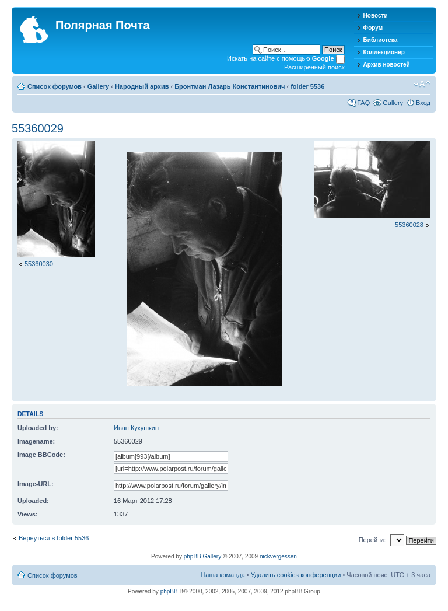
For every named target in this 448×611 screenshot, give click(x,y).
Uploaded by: (38, 427)
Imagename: (36, 441)
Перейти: (372, 539)
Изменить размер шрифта (422, 84)
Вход (423, 102)
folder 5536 (307, 86)
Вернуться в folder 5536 (54, 538)
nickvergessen (278, 556)
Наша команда (222, 574)
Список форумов (54, 86)
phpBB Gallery (202, 556)
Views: (28, 514)
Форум (373, 28)
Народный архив (142, 86)
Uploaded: (33, 500)
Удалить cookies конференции (296, 574)
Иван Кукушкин (136, 427)
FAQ (363, 102)
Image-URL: (36, 483)
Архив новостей (386, 64)
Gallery (98, 86)
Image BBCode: (41, 454)
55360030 (38, 263)
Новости (375, 15)
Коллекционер (384, 52)
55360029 (38, 128)
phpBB (169, 591)
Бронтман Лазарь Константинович (229, 86)
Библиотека (380, 40)
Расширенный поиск (314, 67)
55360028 (409, 224)
